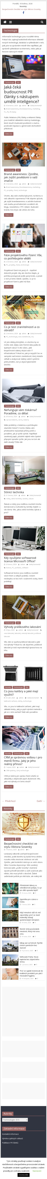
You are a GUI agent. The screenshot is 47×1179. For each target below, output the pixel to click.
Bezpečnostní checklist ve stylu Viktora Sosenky (21, 9)
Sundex (25, 499)
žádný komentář (35, 105)
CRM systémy (10, 770)
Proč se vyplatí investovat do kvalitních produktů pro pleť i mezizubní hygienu (31, 973)
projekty (10, 190)
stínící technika (16, 499)
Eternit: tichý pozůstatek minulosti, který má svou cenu (30, 931)
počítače (18, 568)
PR (8, 112)
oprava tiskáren (11, 420)
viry (32, 337)
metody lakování (27, 633)
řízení (16, 190)
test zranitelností (24, 337)
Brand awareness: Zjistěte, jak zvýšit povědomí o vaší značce (21, 177)
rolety (8, 499)
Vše (18, 82)
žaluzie (31, 499)
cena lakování (9, 633)
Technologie (9, 82)
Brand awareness (12, 109)
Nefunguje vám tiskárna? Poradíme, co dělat (20, 411)
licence (8, 568)
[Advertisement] (23, 1011)
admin (24, 105)
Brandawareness (26, 109)
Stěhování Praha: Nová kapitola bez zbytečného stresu (29, 959)
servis (20, 420)
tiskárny (26, 420)
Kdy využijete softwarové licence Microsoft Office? (20, 559)
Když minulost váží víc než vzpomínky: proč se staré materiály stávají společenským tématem (30, 916)
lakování (18, 633)
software (25, 568)
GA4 (17, 770)
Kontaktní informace (10, 1134)
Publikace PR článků (10, 1143)
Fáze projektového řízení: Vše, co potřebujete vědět (23, 256)
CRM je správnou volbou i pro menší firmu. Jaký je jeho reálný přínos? (23, 760)
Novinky (8, 687)
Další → (41, 801)
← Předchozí (9, 801)
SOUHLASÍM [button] (23, 1175)
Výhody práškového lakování (22, 627)
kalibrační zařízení (10, 701)
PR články (13, 112)
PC (5, 112)
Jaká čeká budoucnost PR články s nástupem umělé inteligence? (21, 94)
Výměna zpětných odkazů (12, 1138)
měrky (20, 701)
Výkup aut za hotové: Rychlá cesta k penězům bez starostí (31, 945)
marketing (36, 109)
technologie (23, 190)
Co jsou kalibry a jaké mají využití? (21, 692)
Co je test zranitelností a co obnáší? (22, 328)
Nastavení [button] (37, 1171)
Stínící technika (14, 492)
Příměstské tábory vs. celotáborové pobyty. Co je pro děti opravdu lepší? (31, 887)
